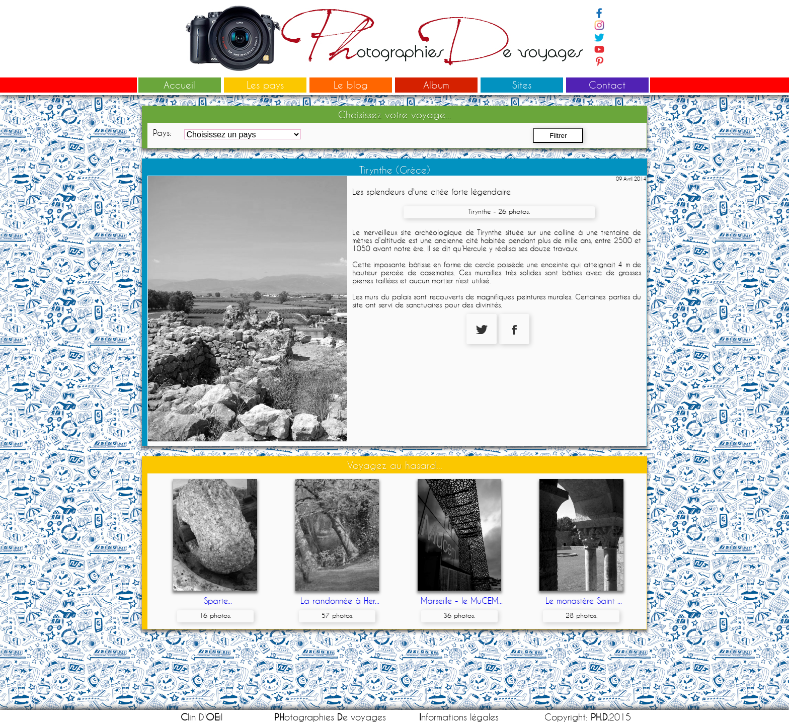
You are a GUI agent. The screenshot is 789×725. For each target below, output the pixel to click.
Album (436, 85)
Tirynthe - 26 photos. (499, 211)
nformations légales (459, 717)
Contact (607, 85)
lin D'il (201, 717)
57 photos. (337, 615)
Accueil (179, 85)
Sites (521, 85)
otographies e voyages (330, 717)
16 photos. (215, 615)
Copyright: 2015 (587, 717)
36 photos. (459, 615)
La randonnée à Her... (339, 600)
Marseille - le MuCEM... (462, 600)
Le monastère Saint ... (583, 600)
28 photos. (581, 615)
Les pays (265, 85)
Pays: (162, 132)
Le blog (351, 85)
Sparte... (218, 600)
